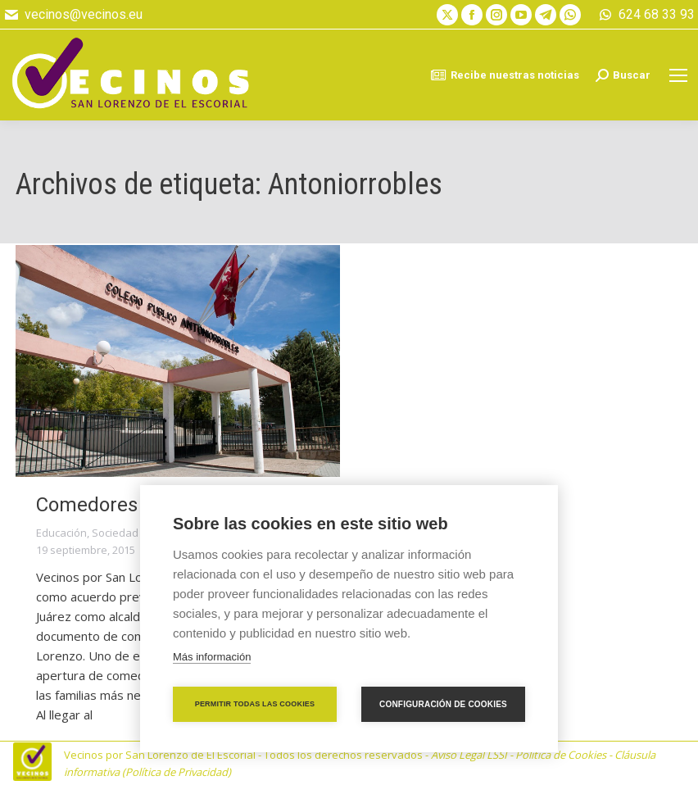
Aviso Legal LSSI (469, 754)
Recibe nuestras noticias (504, 75)
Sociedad (115, 532)
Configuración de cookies (443, 704)
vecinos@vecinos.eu (73, 15)
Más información (212, 657)
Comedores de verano (133, 504)
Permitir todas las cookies (255, 704)
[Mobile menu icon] (678, 75)
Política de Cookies (560, 754)
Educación (61, 532)
